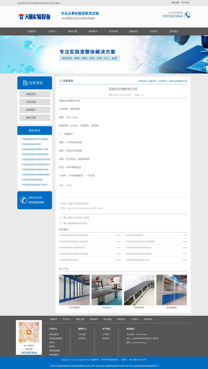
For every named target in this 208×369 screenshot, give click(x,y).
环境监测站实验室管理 (31, 144)
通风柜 (52, 346)
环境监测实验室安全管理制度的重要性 (36, 139)
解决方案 (73, 31)
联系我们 (174, 31)
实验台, (69, 185)
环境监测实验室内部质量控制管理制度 (36, 154)
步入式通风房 (74, 307)
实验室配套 (53, 355)
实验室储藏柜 (54, 350)
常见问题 (113, 31)
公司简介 (154, 31)
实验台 (62, 100)
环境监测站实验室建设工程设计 (35, 185)
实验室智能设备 (55, 338)
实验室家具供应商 (82, 366)
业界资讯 (163, 81)
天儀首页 (31, 31)
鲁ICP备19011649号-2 (138, 360)
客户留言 (185, 2)
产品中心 (52, 31)
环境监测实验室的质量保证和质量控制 (36, 169)
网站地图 (175, 2)
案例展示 (93, 31)
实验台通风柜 (145, 366)
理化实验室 (53, 334)
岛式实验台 (107, 307)
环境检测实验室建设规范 (32, 180)
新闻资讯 (133, 31)
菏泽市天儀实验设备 (58, 366)
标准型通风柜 (172, 307)
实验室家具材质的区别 (77, 223)
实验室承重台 (139, 307)
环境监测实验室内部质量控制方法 (36, 164)
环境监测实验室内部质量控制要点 (36, 175)
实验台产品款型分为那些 (78, 218)
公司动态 (82, 334)
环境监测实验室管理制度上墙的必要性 (36, 149)
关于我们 (106, 329)
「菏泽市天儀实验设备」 (109, 360)
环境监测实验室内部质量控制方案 (36, 159)
